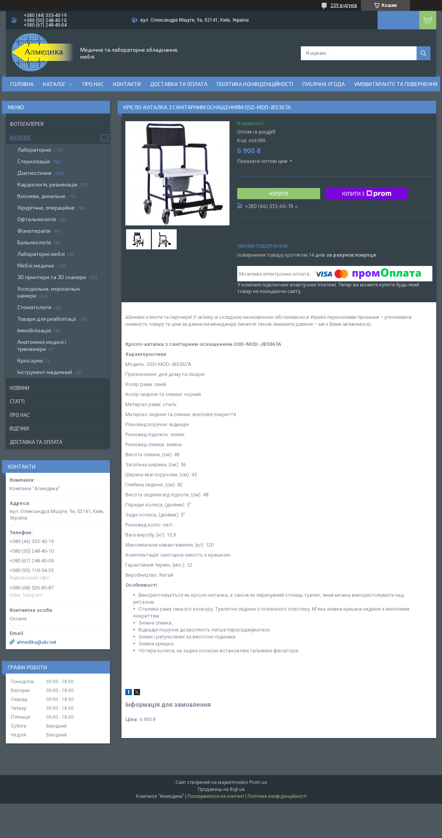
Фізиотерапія (34, 230)
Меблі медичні (35, 265)
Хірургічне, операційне (46, 207)
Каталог (54, 84)
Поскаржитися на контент (215, 796)
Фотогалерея (27, 124)
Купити (279, 194)
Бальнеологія (34, 242)
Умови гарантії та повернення (395, 84)
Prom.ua (258, 782)
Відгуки (19, 428)
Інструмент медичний (44, 372)
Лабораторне (34, 149)
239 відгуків (344, 5)
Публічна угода (323, 84)
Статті (17, 401)
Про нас (93, 84)
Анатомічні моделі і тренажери (41, 345)
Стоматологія (34, 307)
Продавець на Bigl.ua (221, 789)
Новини (19, 388)
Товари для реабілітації (46, 318)
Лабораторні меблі (41, 254)
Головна (22, 84)
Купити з (366, 193)
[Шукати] (423, 53)
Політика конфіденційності (255, 84)
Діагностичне (34, 172)
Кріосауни (30, 360)
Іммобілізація (34, 330)
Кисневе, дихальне (42, 196)
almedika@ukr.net (36, 642)
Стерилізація (33, 161)
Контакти (127, 84)
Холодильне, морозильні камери (48, 292)
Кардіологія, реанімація (47, 184)
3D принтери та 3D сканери (51, 277)
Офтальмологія (36, 219)
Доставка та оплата (179, 84)
